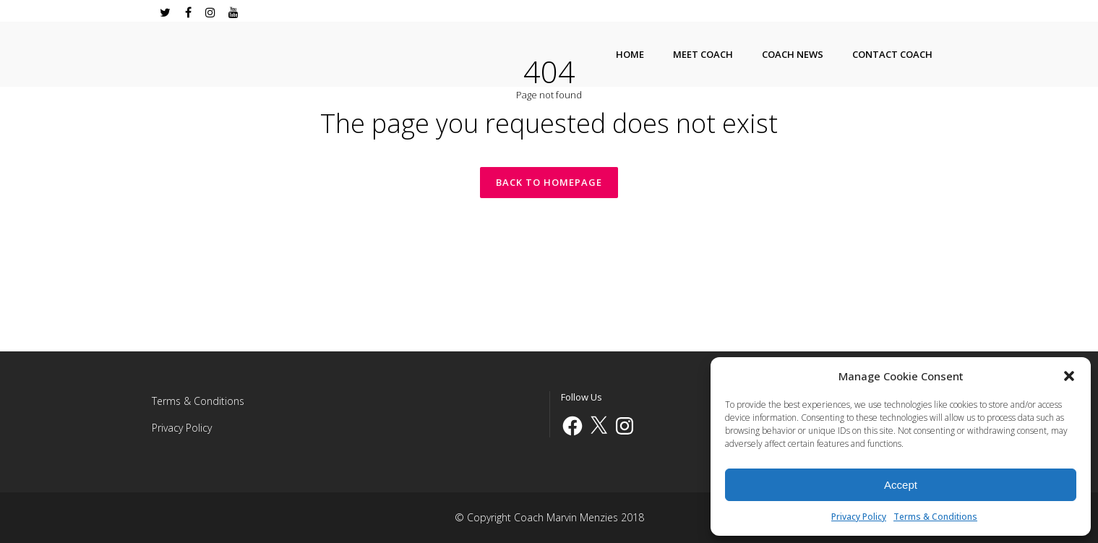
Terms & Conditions (935, 516)
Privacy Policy (858, 516)
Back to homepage (549, 182)
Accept (900, 485)
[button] (1069, 376)
